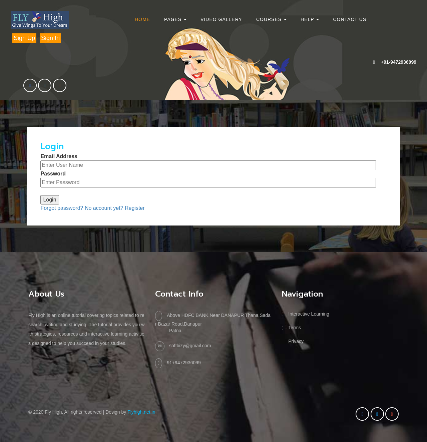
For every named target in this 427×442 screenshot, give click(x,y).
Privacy (296, 341)
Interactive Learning (308, 314)
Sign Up (24, 38)
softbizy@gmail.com (190, 345)
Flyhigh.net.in (141, 412)
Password (53, 173)
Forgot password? (61, 208)
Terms (294, 327)
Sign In (50, 38)
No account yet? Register (115, 208)
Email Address (58, 156)
